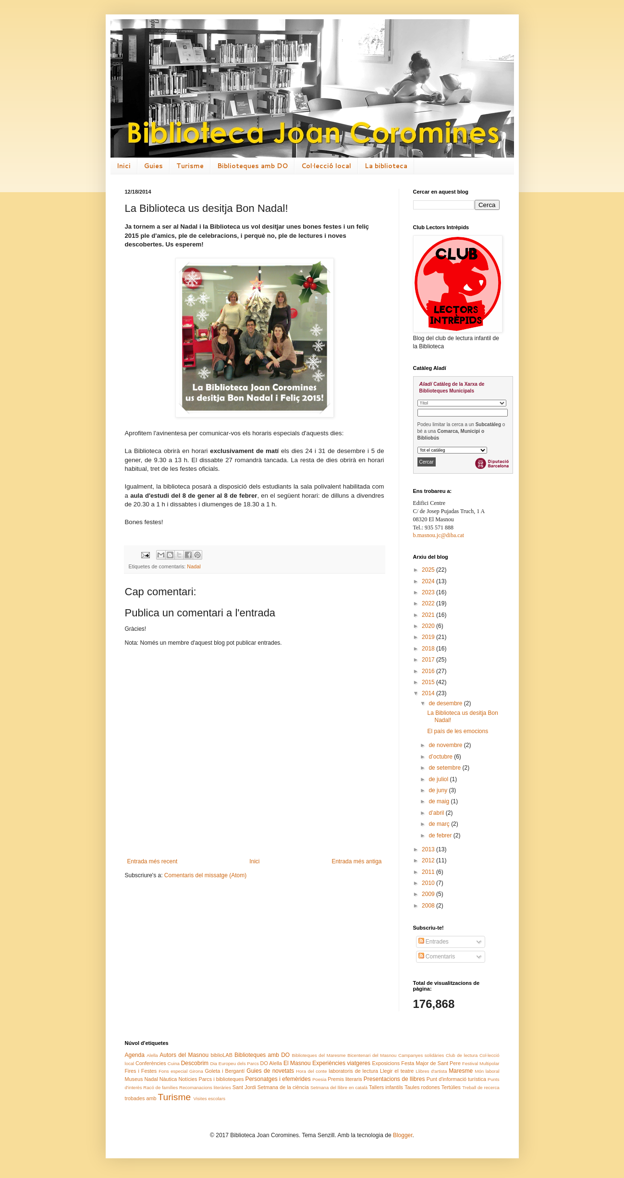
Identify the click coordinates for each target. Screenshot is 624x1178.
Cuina (174, 1063)
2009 (429, 894)
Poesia (319, 1079)
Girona (196, 1071)
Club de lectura (461, 1055)
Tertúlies (451, 1087)
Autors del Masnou (183, 1055)
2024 (429, 581)
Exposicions (386, 1063)
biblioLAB (221, 1055)
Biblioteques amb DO (252, 165)
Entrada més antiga (356, 861)
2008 (429, 905)
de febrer (440, 835)
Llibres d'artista (431, 1071)
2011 (429, 872)
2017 (429, 659)
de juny (438, 790)
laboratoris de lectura (353, 1071)
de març (439, 824)
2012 (429, 860)
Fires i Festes (141, 1071)
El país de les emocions (457, 731)
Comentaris (436, 956)
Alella (152, 1055)
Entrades (433, 941)
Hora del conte (311, 1071)
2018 (429, 648)
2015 (429, 682)
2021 (429, 615)
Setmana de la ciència (283, 1087)
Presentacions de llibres (394, 1079)
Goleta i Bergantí (225, 1071)
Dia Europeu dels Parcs (234, 1063)
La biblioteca (386, 165)
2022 (429, 603)
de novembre (446, 745)
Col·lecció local (326, 165)
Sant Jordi (244, 1087)
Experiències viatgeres (341, 1063)
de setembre (445, 767)
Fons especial (173, 1071)
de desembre (446, 703)
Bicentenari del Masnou (371, 1055)
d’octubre (441, 756)
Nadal (193, 566)
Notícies (187, 1079)
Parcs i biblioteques (221, 1079)
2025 (429, 569)
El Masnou (297, 1063)
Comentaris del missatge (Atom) (205, 875)
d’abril (436, 813)
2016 (429, 671)
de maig (439, 801)
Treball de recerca (480, 1087)
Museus (134, 1079)
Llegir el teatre (397, 1071)
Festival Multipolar (480, 1063)
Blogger (403, 1135)
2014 (429, 693)
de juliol (439, 779)
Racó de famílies (160, 1087)
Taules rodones (422, 1087)
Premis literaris (345, 1079)
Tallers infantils (386, 1087)
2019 (429, 637)
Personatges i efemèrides (277, 1079)
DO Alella (271, 1063)
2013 (429, 849)
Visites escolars (209, 1098)
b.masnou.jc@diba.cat (439, 535)
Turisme (190, 165)
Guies (153, 165)
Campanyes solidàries (421, 1055)
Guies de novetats (270, 1071)
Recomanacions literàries (205, 1087)
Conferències (150, 1063)
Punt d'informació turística (456, 1079)
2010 (429, 883)
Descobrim (194, 1063)
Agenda (135, 1055)
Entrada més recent (152, 861)
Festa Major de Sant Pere (431, 1063)
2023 (429, 592)
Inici (124, 165)
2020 (429, 626)
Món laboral (487, 1071)
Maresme (461, 1071)
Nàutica (168, 1079)
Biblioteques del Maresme (318, 1055)
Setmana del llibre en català (338, 1087)
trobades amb (141, 1098)
